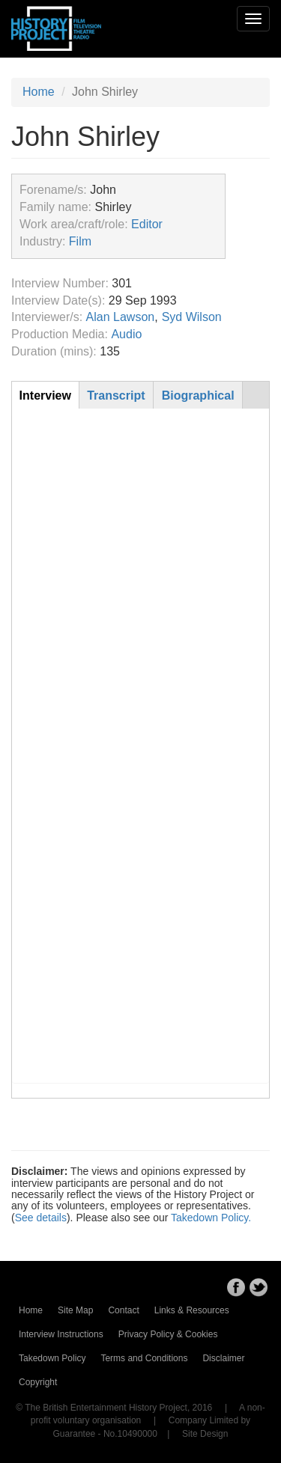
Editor (147, 224)
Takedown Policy (52, 1358)
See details (41, 1218)
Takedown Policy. (211, 1218)
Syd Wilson (192, 317)
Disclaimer (223, 1358)
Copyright (38, 1382)
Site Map (75, 1310)
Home (38, 91)
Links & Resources (191, 1310)
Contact (123, 1310)
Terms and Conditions (143, 1358)
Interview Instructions (61, 1334)
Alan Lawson (120, 317)
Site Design (205, 1434)
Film (80, 241)
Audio (126, 334)
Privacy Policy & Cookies (168, 1334)
